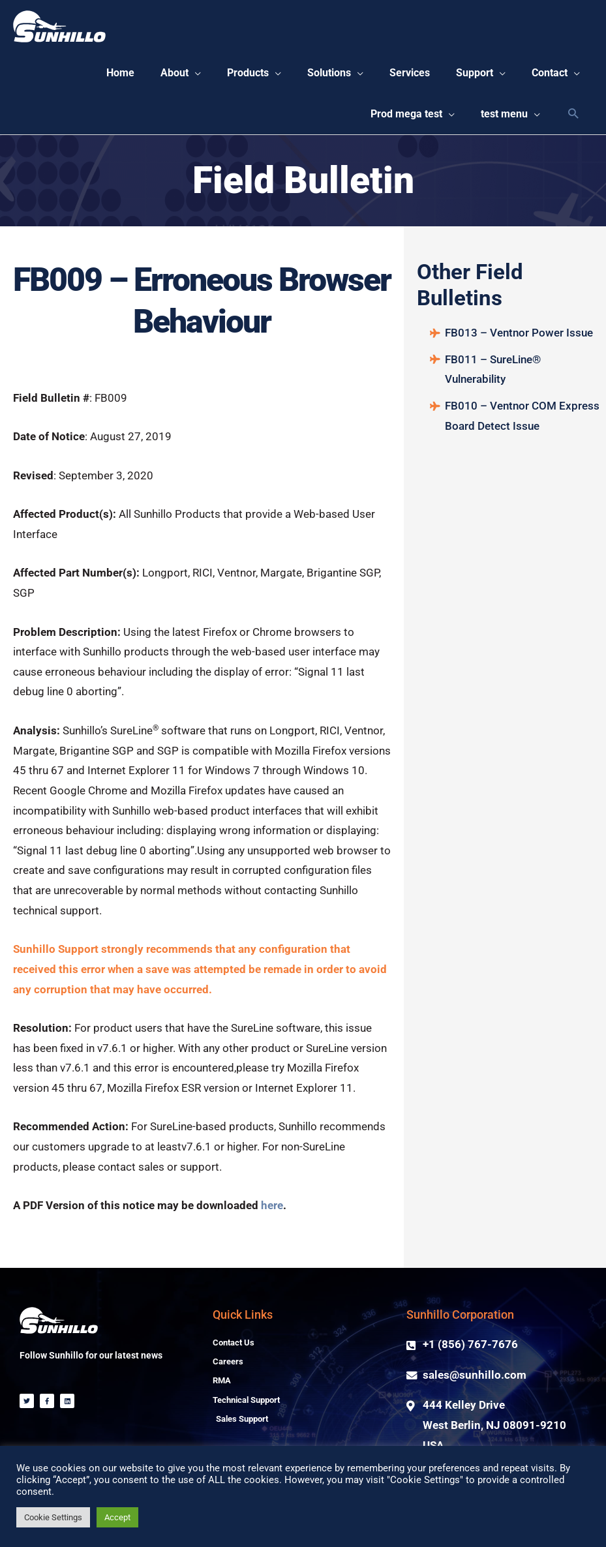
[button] (159, 75)
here (272, 1211)
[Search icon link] (573, 118)
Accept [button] (117, 1517)
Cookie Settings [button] (53, 1517)
